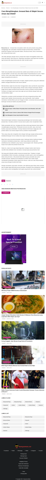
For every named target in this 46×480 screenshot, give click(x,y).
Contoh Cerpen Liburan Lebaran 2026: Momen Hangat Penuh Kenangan (22, 112)
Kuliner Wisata (6, 311)
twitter (13, 450)
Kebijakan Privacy (23, 461)
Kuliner (13, 405)
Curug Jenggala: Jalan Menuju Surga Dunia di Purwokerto (17, 341)
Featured (8, 7)
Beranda (3, 7)
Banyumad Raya (6, 401)
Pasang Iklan (23, 473)
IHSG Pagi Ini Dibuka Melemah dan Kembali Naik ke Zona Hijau (18, 365)
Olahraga (5, 386)
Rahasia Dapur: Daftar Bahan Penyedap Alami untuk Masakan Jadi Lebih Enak (23, 109)
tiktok (27, 450)
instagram (33, 450)
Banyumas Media (26, 479)
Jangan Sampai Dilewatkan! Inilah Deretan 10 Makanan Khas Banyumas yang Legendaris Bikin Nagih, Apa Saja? (22, 315)
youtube (41, 450)
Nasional (41, 405)
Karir (23, 471)
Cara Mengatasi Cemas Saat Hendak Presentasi (16, 115)
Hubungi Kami (23, 456)
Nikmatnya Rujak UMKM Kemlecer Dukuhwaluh (14, 290)
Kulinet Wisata (32, 405)
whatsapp (20, 450)
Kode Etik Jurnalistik (23, 468)
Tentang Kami (23, 453)
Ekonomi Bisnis (28, 401)
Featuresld (5, 405)
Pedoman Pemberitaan (23, 465)
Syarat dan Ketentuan (23, 463)
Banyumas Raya (17, 401)
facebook (6, 450)
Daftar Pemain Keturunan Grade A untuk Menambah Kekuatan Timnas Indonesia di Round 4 (23, 390)
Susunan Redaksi (23, 458)
